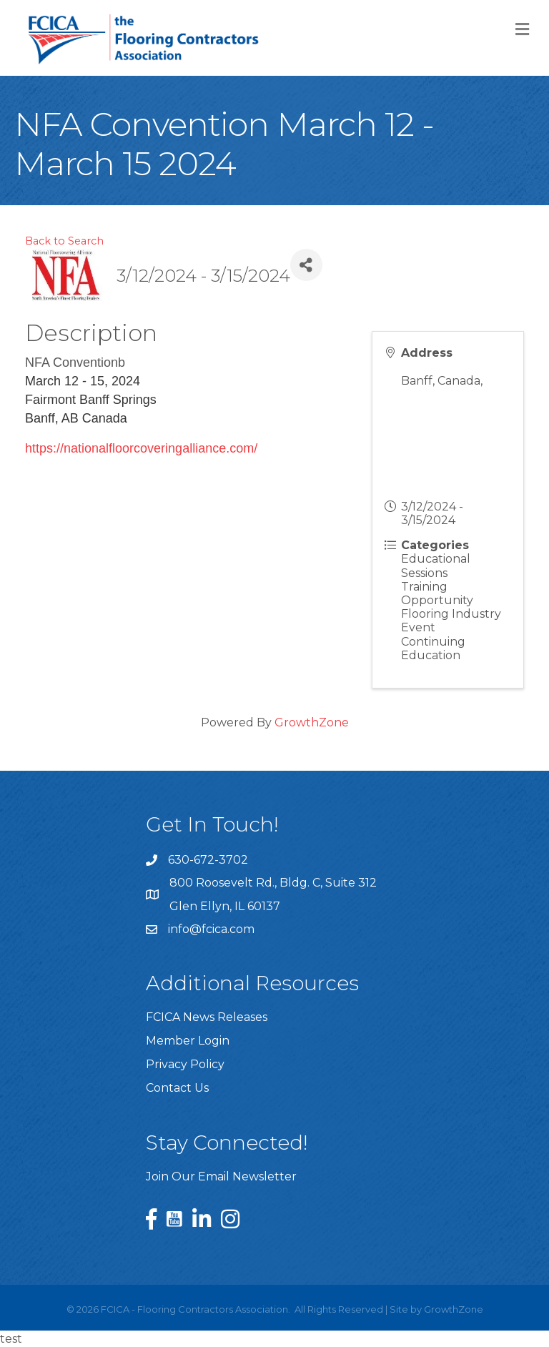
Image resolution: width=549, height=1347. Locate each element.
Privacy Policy (185, 1064)
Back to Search (64, 241)
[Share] (306, 265)
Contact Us (177, 1088)
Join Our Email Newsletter (221, 1176)
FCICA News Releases (206, 1017)
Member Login (187, 1040)
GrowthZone (311, 722)
